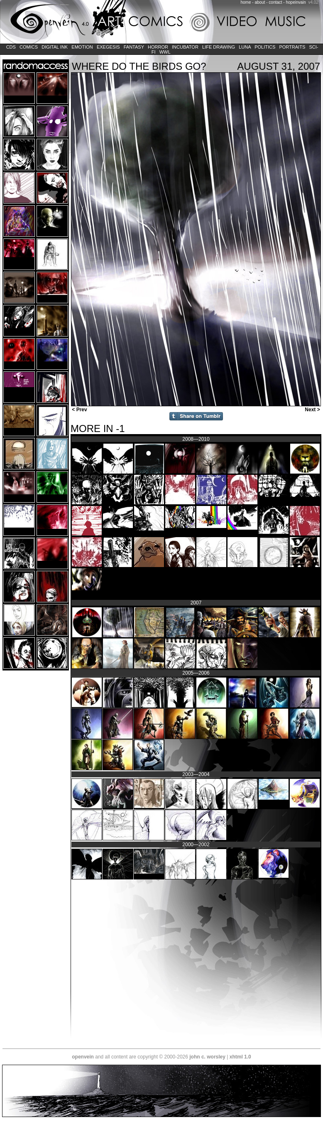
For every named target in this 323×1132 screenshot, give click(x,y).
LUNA (244, 46)
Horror (158, 46)
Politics (265, 46)
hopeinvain (296, 2)
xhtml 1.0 (240, 1057)
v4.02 (313, 2)
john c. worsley (207, 1057)
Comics (28, 46)
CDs (11, 46)
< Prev (79, 410)
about (259, 2)
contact (275, 2)
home (246, 2)
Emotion (82, 46)
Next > (313, 410)
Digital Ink (54, 46)
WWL (165, 51)
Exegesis (108, 46)
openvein (83, 1057)
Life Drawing (218, 46)
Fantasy (133, 46)
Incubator (185, 46)
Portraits (292, 46)
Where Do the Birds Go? (139, 66)
